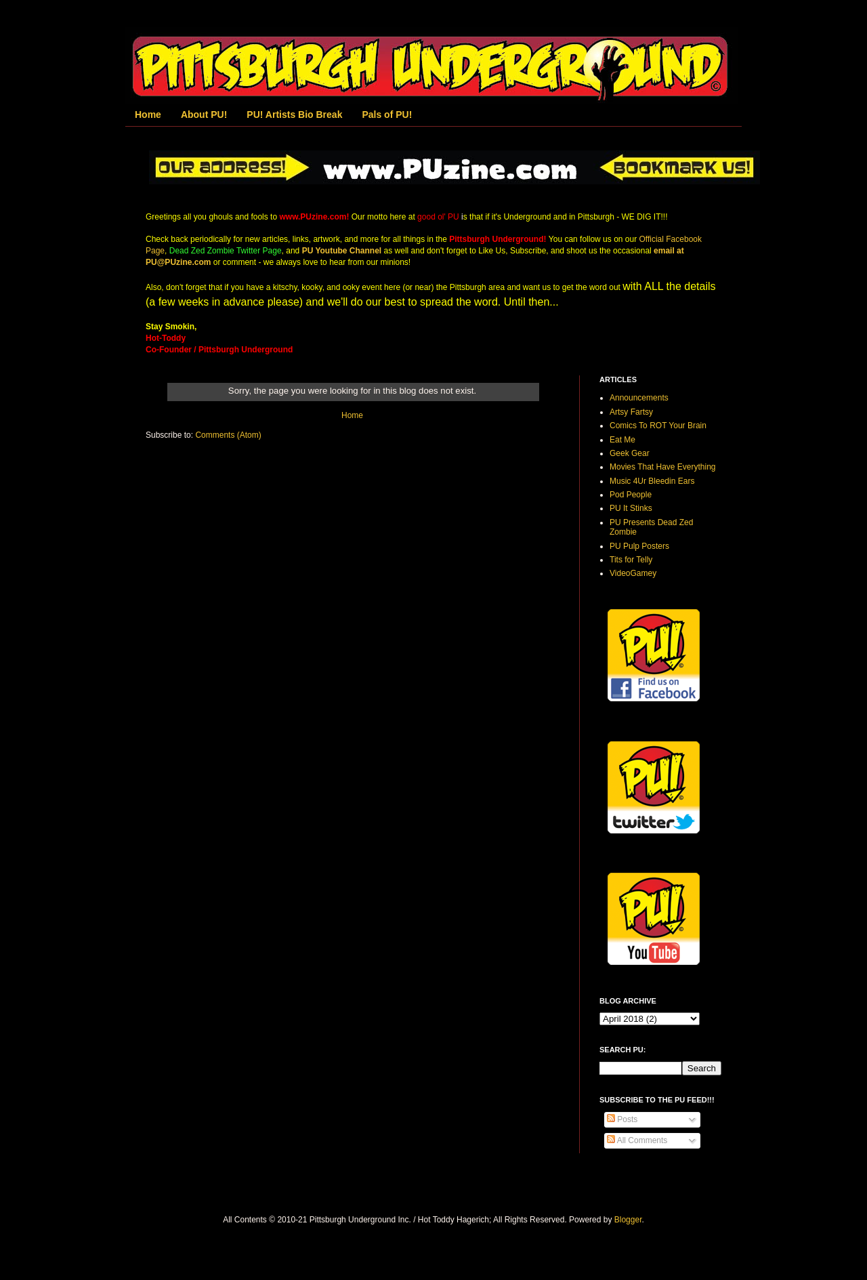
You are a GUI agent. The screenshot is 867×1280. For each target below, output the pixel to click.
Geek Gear (630, 453)
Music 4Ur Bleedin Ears (652, 481)
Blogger (628, 1219)
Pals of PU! (387, 114)
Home (148, 114)
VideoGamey (633, 573)
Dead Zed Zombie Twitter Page (225, 250)
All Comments (637, 1140)
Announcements (639, 397)
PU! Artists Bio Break (294, 114)
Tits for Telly (631, 559)
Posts (622, 1119)
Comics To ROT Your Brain (658, 425)
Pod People (631, 494)
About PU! (204, 114)
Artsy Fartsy (631, 412)
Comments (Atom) (228, 435)
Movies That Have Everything (663, 467)
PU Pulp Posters (639, 546)
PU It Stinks (631, 508)
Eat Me (622, 440)
